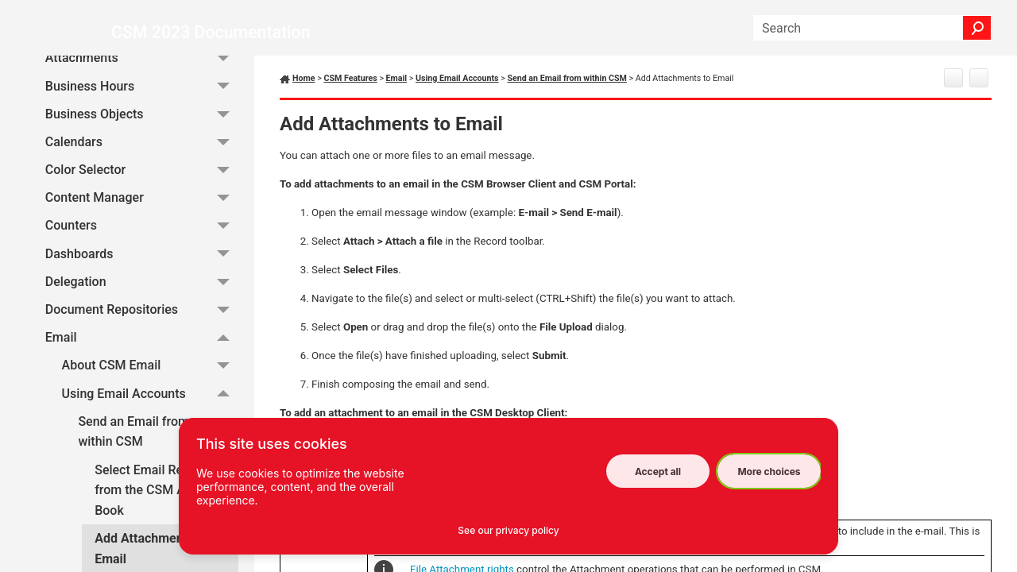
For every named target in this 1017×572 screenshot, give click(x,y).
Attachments (141, 65)
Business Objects (141, 121)
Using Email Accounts (150, 401)
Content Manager (141, 205)
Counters (141, 233)
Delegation (141, 289)
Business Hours (141, 93)
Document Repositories (141, 316)
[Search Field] (872, 28)
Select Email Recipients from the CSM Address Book (161, 497)
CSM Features (350, 78)
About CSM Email (150, 373)
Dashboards (141, 261)
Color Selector (141, 177)
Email (141, 344)
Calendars (141, 149)
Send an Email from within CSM (158, 439)
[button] (977, 28)
